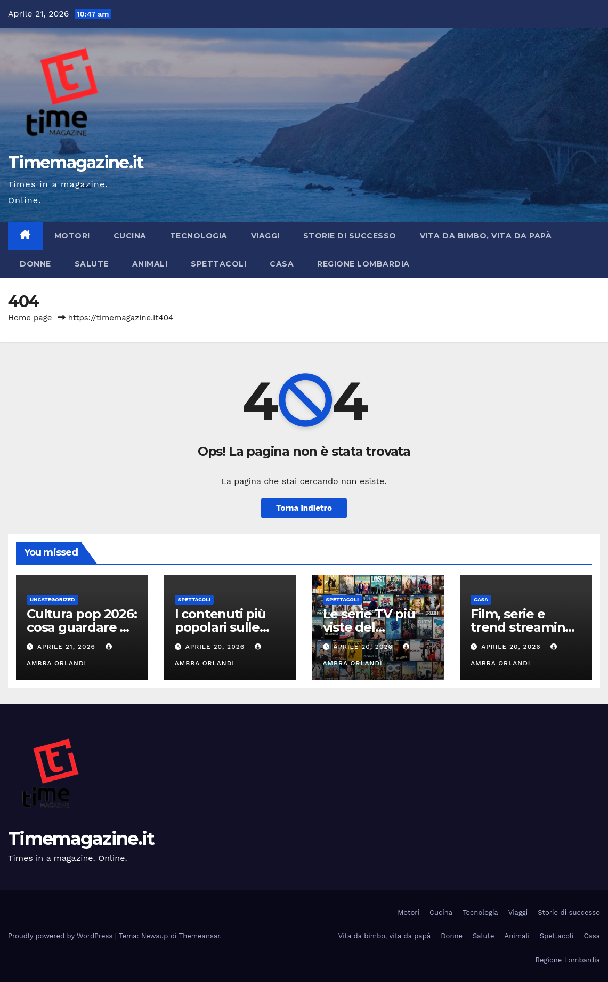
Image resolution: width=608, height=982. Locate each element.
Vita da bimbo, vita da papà (486, 235)
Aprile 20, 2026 (216, 646)
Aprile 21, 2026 (67, 646)
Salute (92, 264)
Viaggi (265, 235)
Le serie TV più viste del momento (369, 627)
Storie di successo (349, 235)
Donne (35, 264)
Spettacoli (218, 264)
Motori (72, 235)
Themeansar (199, 936)
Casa (282, 264)
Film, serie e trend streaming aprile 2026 (522, 627)
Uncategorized (52, 599)
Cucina (130, 235)
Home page (30, 318)
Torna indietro (304, 508)
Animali (150, 264)
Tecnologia (199, 235)
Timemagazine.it (75, 162)
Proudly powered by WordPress (61, 936)
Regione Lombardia (363, 264)
